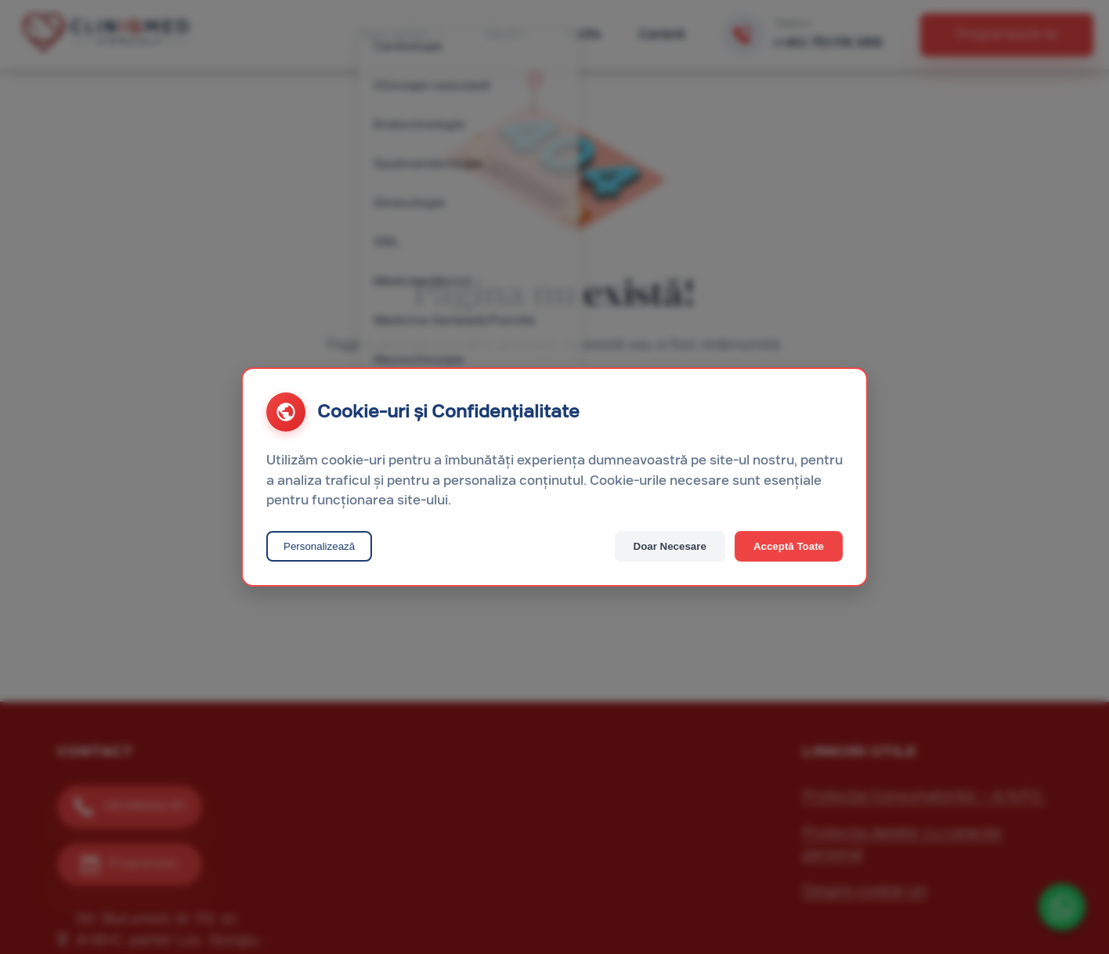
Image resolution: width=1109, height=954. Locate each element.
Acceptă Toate (788, 546)
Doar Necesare (670, 546)
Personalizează (319, 546)
